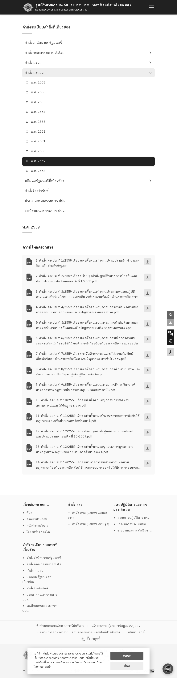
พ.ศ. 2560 (38, 151)
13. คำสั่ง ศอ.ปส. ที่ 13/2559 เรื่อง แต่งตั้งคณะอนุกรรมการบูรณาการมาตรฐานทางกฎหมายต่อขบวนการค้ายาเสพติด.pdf (84, 449)
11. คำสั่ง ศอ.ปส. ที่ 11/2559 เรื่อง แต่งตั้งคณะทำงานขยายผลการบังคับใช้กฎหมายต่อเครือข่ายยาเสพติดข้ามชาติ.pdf (88, 418)
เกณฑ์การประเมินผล (129, 524)
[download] (147, 261)
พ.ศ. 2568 (38, 82)
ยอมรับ (127, 656)
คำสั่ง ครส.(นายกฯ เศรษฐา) (88, 524)
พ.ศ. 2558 (38, 171)
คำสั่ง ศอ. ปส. (33, 571)
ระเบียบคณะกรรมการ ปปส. (45, 211)
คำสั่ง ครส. (32, 63)
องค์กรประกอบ (34, 519)
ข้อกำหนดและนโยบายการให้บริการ (60, 626)
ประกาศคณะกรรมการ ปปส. (45, 201)
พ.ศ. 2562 (38, 131)
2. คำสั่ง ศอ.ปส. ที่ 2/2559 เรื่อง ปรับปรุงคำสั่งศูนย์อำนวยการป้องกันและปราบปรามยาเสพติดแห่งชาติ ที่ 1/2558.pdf (87, 279)
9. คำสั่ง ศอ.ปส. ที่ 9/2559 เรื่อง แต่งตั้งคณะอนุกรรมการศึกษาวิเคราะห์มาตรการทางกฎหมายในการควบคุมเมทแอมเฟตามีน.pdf (85, 387)
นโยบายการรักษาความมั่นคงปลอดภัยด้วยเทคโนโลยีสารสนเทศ (78, 632)
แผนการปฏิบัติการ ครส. (131, 517)
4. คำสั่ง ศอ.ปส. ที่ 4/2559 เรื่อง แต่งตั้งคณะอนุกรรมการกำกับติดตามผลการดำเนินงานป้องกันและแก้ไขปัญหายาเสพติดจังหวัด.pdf (87, 310)
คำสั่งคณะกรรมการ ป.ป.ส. (44, 52)
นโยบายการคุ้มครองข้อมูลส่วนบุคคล (116, 626)
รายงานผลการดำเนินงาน (132, 530)
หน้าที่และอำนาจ (35, 525)
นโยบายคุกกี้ (136, 632)
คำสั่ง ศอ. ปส (34, 72)
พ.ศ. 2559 (38, 161)
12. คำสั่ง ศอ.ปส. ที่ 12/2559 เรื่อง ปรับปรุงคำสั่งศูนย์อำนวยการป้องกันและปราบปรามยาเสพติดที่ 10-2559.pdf (86, 434)
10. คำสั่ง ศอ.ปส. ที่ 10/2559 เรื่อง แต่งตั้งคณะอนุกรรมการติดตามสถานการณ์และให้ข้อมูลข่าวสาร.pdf (82, 403)
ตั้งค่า (48, 667)
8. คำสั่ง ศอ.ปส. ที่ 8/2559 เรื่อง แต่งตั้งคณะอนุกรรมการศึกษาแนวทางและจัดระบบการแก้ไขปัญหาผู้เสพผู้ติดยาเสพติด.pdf (88, 372)
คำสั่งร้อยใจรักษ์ (37, 191)
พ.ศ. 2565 (38, 102)
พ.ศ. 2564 (38, 112)
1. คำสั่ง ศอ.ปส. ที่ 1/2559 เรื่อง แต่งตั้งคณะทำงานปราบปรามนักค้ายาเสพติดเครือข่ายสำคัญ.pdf (88, 263)
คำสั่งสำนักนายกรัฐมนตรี (43, 42)
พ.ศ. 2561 (38, 141)
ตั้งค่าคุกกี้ (91, 639)
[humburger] (151, 7)
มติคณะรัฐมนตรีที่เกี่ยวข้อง (44, 181)
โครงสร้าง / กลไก (36, 532)
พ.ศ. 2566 (38, 92)
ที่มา (27, 513)
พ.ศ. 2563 (38, 122)
